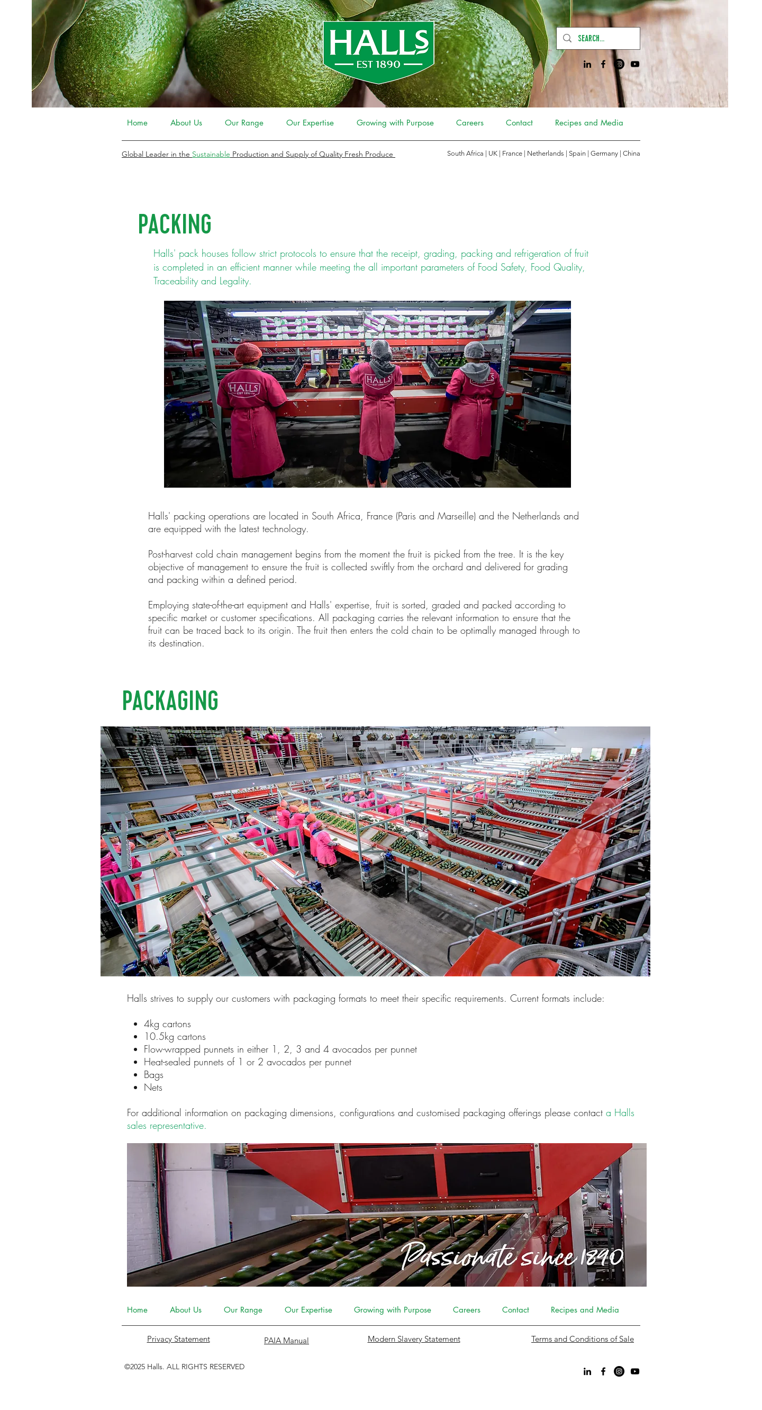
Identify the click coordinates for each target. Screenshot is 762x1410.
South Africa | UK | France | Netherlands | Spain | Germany (533, 153)
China (631, 153)
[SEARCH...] (598, 38)
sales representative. (167, 1125)
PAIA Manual (286, 1340)
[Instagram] (619, 64)
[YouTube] (635, 64)
